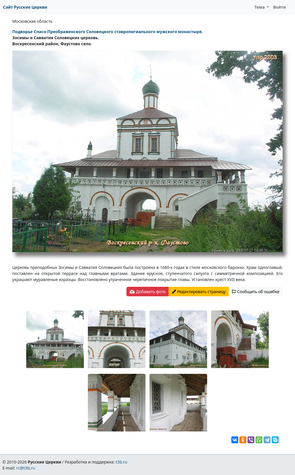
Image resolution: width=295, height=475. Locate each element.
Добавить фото (147, 291)
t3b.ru (121, 462)
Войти (279, 7)
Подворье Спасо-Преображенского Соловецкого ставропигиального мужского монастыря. (107, 31)
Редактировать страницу (199, 291)
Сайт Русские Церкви (25, 7)
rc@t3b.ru (25, 468)
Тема (260, 7)
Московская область (32, 21)
